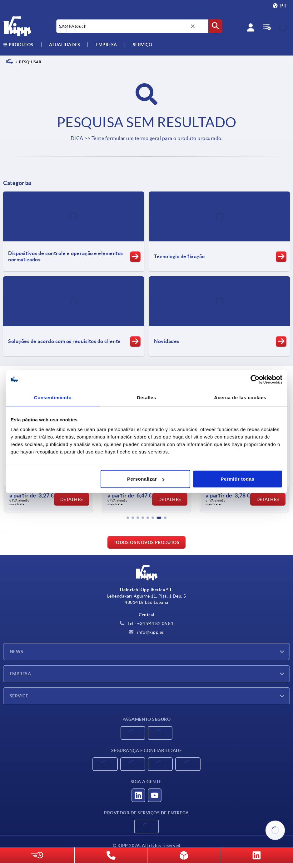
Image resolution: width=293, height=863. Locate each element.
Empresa (106, 44)
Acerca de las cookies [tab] (240, 397)
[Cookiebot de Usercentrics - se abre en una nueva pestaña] (255, 379)
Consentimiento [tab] (53, 397)
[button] (128, 517)
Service (19, 695)
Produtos (18, 44)
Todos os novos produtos (146, 542)
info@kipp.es (146, 632)
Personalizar (145, 479)
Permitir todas (238, 479)
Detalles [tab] (146, 397)
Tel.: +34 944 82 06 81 (147, 623)
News (16, 651)
